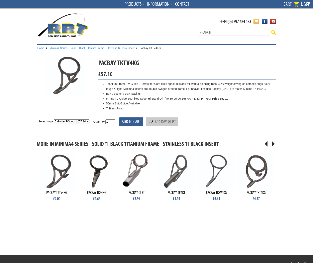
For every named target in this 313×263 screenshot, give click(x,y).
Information (158, 4)
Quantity (99, 121)
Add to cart (131, 121)
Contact (182, 4)
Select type (45, 121)
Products (133, 4)
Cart (287, 4)
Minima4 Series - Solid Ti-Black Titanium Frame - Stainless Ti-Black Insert (92, 48)
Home (40, 48)
